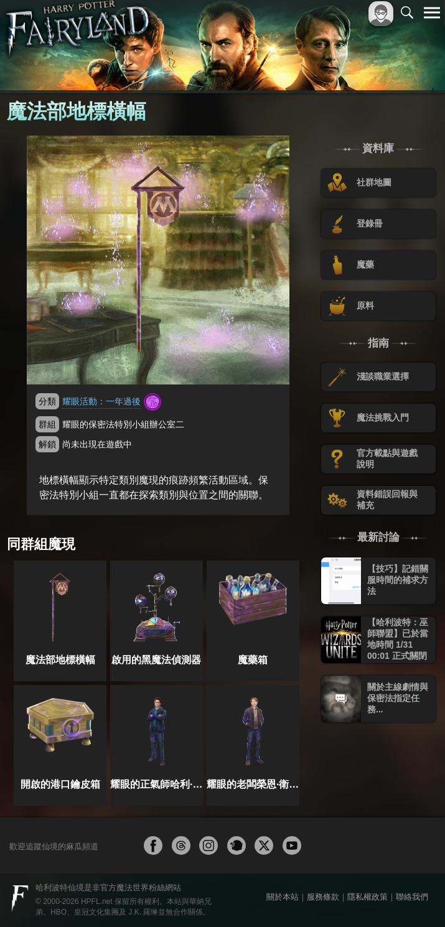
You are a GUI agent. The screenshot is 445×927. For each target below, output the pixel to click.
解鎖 (47, 444)
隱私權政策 (367, 896)
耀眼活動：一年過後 (101, 401)
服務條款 (323, 896)
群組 (47, 424)
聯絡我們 (412, 896)
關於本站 (282, 896)
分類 (47, 401)
